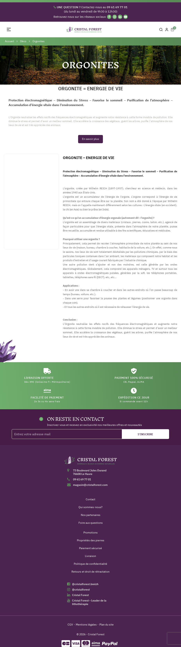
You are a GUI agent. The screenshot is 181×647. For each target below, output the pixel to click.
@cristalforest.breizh (85, 584)
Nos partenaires (90, 515)
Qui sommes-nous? (90, 507)
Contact (90, 499)
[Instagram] (114, 17)
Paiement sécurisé (90, 548)
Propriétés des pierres (90, 540)
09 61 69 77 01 (82, 479)
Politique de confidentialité (90, 564)
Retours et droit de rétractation (90, 571)
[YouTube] (125, 17)
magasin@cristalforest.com (90, 485)
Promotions (90, 532)
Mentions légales (86, 624)
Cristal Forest (80, 595)
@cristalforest (81, 589)
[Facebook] (109, 17)
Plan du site (106, 624)
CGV (70, 624)
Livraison (90, 556)
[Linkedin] (120, 17)
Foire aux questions (90, 523)
